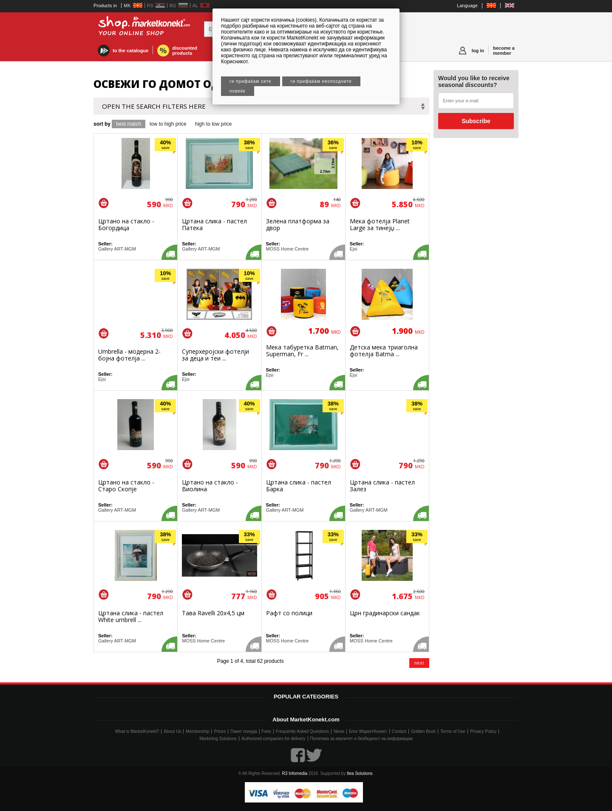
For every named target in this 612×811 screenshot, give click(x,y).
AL (195, 5)
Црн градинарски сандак (385, 613)
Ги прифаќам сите (251, 81)
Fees (266, 731)
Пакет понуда (243, 731)
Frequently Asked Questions (302, 731)
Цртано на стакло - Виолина (210, 485)
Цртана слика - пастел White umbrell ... (130, 616)
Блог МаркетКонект (368, 731)
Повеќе (238, 91)
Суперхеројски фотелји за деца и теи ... (215, 354)
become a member (504, 50)
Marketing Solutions (218, 738)
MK (127, 5)
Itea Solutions (360, 773)
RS (150, 5)
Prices (220, 731)
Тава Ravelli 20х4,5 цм (213, 613)
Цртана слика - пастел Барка (298, 485)
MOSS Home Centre (287, 248)
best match (128, 124)
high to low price (213, 124)
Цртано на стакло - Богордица (126, 224)
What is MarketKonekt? (137, 731)
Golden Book (423, 731)
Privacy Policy (483, 731)
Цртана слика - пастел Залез (382, 485)
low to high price (168, 124)
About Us (172, 731)
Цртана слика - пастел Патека (214, 224)
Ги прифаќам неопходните (321, 81)
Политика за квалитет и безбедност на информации (361, 738)
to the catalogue (130, 50)
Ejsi (353, 248)
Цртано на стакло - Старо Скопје (126, 485)
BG (173, 5)
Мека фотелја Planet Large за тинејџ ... (380, 224)
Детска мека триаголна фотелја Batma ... (384, 350)
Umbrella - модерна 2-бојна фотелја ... (129, 354)
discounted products (184, 50)
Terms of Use (452, 731)
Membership (197, 731)
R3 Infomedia (294, 773)
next (419, 663)
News (339, 731)
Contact (399, 731)
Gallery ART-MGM (117, 248)
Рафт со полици (289, 613)
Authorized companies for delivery (273, 738)
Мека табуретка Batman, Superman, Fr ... (302, 350)
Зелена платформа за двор (297, 224)
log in (478, 50)
